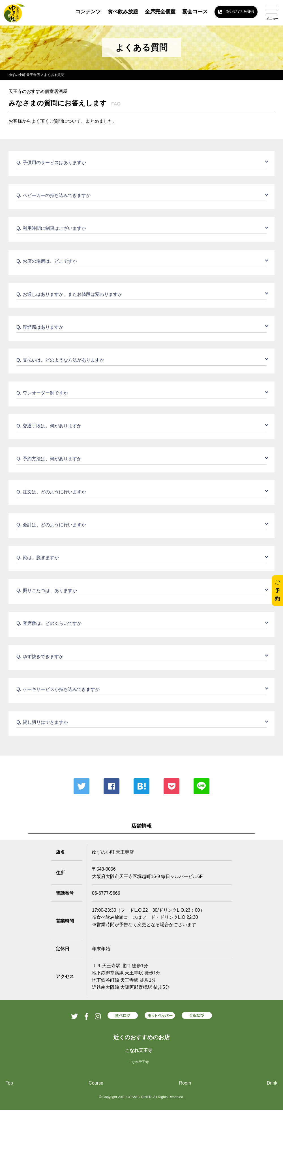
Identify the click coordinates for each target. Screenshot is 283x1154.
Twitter (81, 786)
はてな (141, 786)
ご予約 (277, 591)
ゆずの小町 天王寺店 (24, 75)
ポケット (171, 786)
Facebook (111, 786)
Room (185, 1083)
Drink (272, 1083)
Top (9, 1083)
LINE (201, 786)
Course (96, 1083)
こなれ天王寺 (138, 1050)
